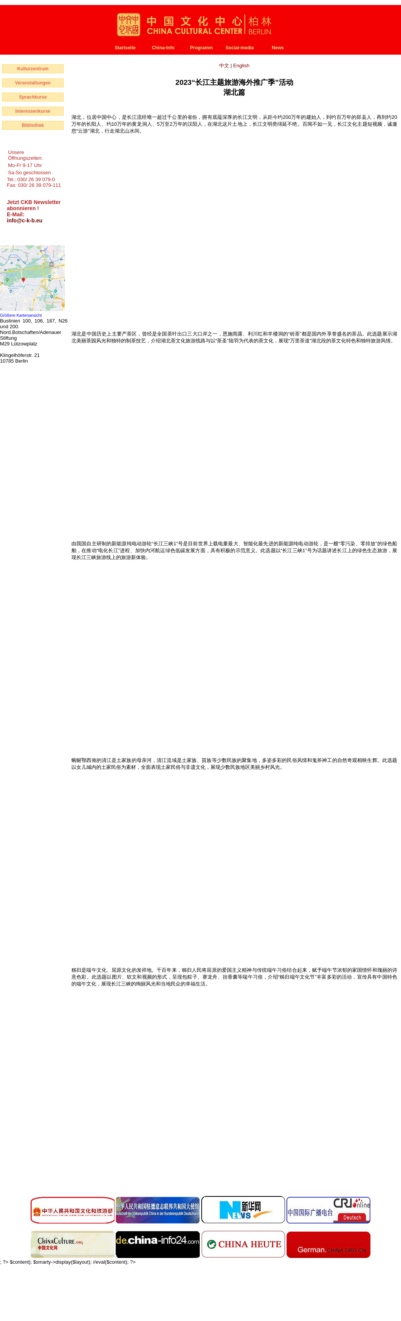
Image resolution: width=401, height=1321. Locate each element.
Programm (201, 47)
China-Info (163, 47)
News (278, 47)
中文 (225, 65)
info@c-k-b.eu (24, 220)
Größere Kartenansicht (21, 315)
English (241, 65)
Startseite (125, 47)
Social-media (239, 47)
